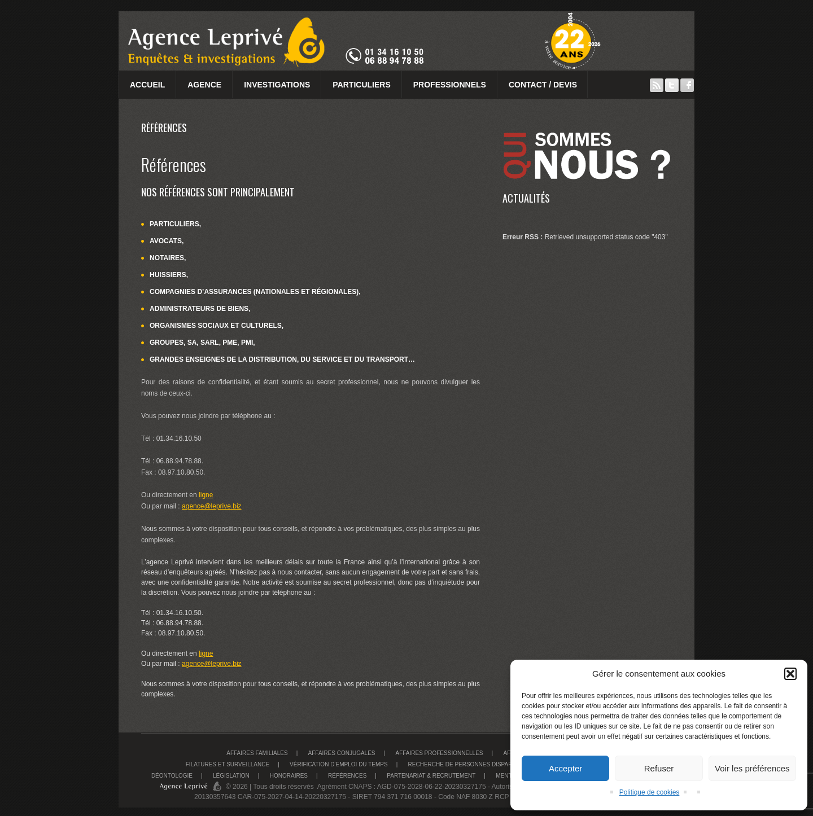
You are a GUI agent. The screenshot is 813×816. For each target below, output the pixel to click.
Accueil (147, 84)
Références (347, 776)
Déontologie (172, 776)
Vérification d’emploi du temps (339, 764)
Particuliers (361, 84)
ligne (206, 495)
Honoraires (289, 776)
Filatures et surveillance (227, 764)
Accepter (565, 768)
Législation (231, 776)
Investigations (277, 84)
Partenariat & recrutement (431, 776)
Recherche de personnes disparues (466, 764)
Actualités (526, 198)
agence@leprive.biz (212, 506)
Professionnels (449, 84)
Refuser (659, 768)
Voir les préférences (752, 768)
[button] (790, 673)
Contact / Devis (543, 84)
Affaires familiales (256, 753)
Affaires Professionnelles (439, 753)
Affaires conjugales (341, 753)
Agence (204, 84)
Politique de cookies (649, 792)
